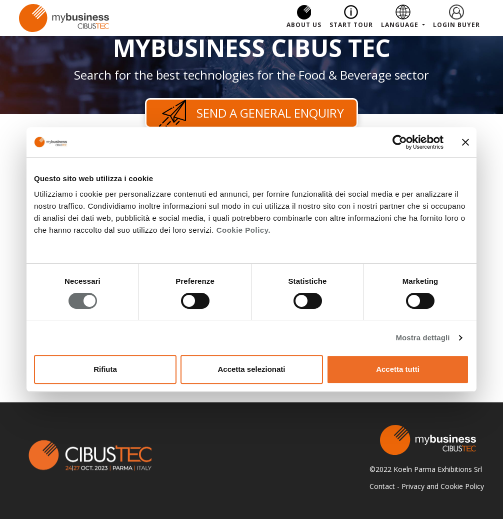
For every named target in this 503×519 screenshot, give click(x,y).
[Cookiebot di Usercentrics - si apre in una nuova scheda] (400, 142)
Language (400, 25)
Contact (382, 486)
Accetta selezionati (251, 369)
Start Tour (351, 25)
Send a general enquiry (251, 113)
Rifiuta (105, 369)
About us (304, 25)
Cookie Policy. (243, 230)
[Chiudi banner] (465, 142)
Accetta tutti (398, 369)
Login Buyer (456, 25)
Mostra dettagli (423, 337)
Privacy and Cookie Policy (443, 486)
